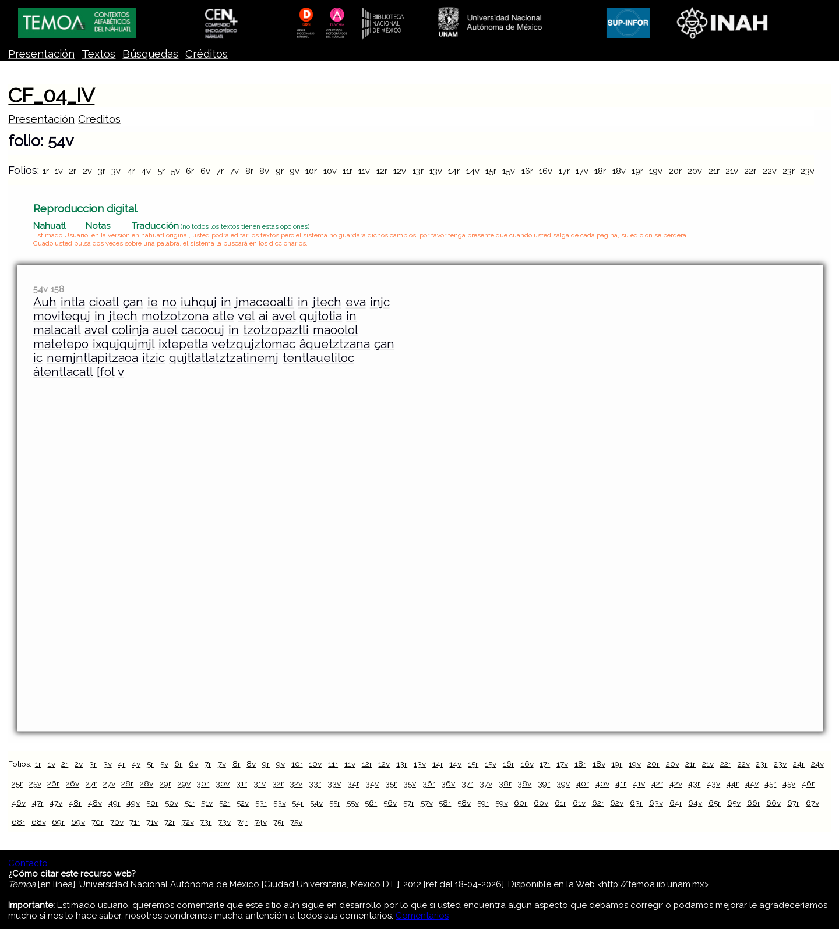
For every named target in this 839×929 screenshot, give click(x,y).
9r (280, 171)
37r (467, 783)
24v (817, 763)
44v (752, 783)
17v (582, 171)
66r (753, 802)
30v (223, 783)
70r (97, 822)
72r (169, 822)
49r (114, 802)
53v (279, 802)
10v (330, 171)
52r (224, 802)
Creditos (99, 119)
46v (19, 802)
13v (435, 171)
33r (315, 783)
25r (17, 783)
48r (75, 802)
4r (131, 171)
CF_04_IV (51, 95)
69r (58, 822)
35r (391, 783)
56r (371, 802)
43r (694, 783)
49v (133, 802)
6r (190, 171)
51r (190, 802)
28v (146, 783)
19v (655, 171)
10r (311, 171)
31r (241, 783)
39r (544, 783)
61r (560, 802)
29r (165, 783)
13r (418, 171)
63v (656, 802)
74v (261, 822)
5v (175, 171)
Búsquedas (150, 54)
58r (445, 802)
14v (473, 171)
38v (524, 783)
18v (619, 171)
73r (205, 822)
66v (773, 802)
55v (353, 802)
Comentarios (422, 915)
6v (205, 171)
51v (207, 802)
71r (134, 822)
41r (620, 783)
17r (564, 171)
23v (808, 171)
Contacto (28, 863)
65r (714, 802)
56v (390, 802)
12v (399, 171)
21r (714, 171)
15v (508, 171)
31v (259, 783)
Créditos (206, 54)
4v (146, 171)
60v (541, 802)
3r (101, 171)
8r (249, 171)
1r (46, 171)
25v (35, 783)
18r (600, 171)
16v (545, 171)
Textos (98, 54)
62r (598, 802)
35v (409, 783)
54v (316, 802)
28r (127, 783)
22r (750, 171)
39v (563, 783)
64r (675, 802)
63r (636, 802)
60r (520, 802)
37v (486, 783)
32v (296, 783)
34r (353, 783)
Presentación (41, 54)
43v (713, 783)
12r (381, 171)
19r (637, 171)
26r (53, 783)
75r (278, 822)
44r (733, 783)
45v (788, 783)
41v (639, 783)
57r (408, 802)
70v (117, 822)
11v (364, 171)
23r (788, 171)
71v (152, 822)
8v (264, 171)
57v (427, 802)
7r (220, 171)
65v (734, 802)
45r (770, 783)
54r (298, 802)
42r (657, 783)
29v (184, 783)
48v (95, 802)
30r (202, 783)
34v (372, 783)
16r (527, 171)
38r (505, 783)
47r (38, 802)
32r (278, 783)
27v (109, 783)
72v (188, 822)
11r (347, 171)
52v (243, 802)
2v (87, 171)
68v (38, 822)
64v (695, 802)
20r (675, 171)
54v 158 (48, 289)
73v (224, 822)
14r (454, 171)
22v (770, 171)
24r (799, 763)
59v (501, 802)
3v (116, 171)
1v (59, 171)
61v (579, 802)
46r (808, 783)
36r (428, 783)
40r (582, 783)
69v (78, 822)
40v (602, 783)
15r (490, 171)
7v (234, 171)
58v (464, 802)
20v (695, 171)
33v (334, 783)
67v (812, 802)
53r (261, 802)
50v (171, 802)
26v (72, 783)
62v (616, 802)
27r (91, 783)
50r (152, 802)
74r (242, 822)
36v (448, 783)
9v (294, 171)
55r (334, 802)
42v (675, 783)
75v (296, 822)
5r (161, 171)
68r (18, 822)
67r (793, 802)
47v (56, 802)
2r (72, 171)
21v (731, 171)
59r (483, 802)
